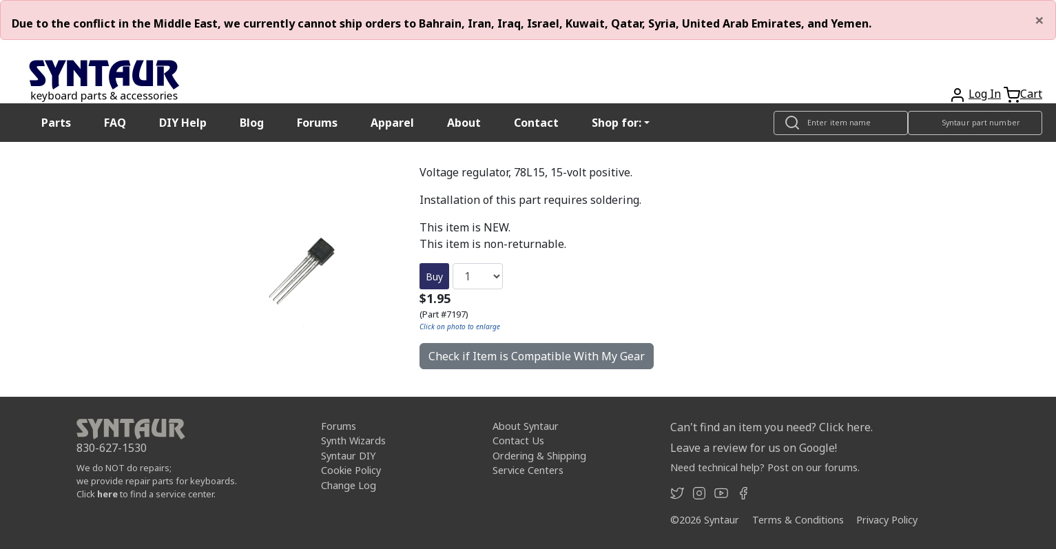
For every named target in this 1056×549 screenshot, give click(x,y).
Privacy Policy (887, 519)
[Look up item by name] (841, 123)
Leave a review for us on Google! (753, 447)
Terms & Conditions (798, 519)
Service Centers (528, 470)
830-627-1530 (111, 447)
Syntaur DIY (348, 455)
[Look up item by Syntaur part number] (975, 123)
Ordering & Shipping (539, 455)
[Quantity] (478, 276)
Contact (536, 122)
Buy (434, 276)
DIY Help (183, 122)
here (107, 494)
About (464, 122)
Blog (252, 122)
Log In (985, 93)
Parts (56, 122)
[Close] (1039, 20)
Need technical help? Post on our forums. (765, 467)
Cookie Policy (351, 470)
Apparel (392, 122)
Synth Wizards (353, 440)
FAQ (115, 122)
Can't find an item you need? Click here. (771, 427)
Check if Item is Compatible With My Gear (536, 356)
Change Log (348, 485)
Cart (1031, 93)
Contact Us (518, 440)
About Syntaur (526, 426)
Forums (317, 122)
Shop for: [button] (616, 122)
